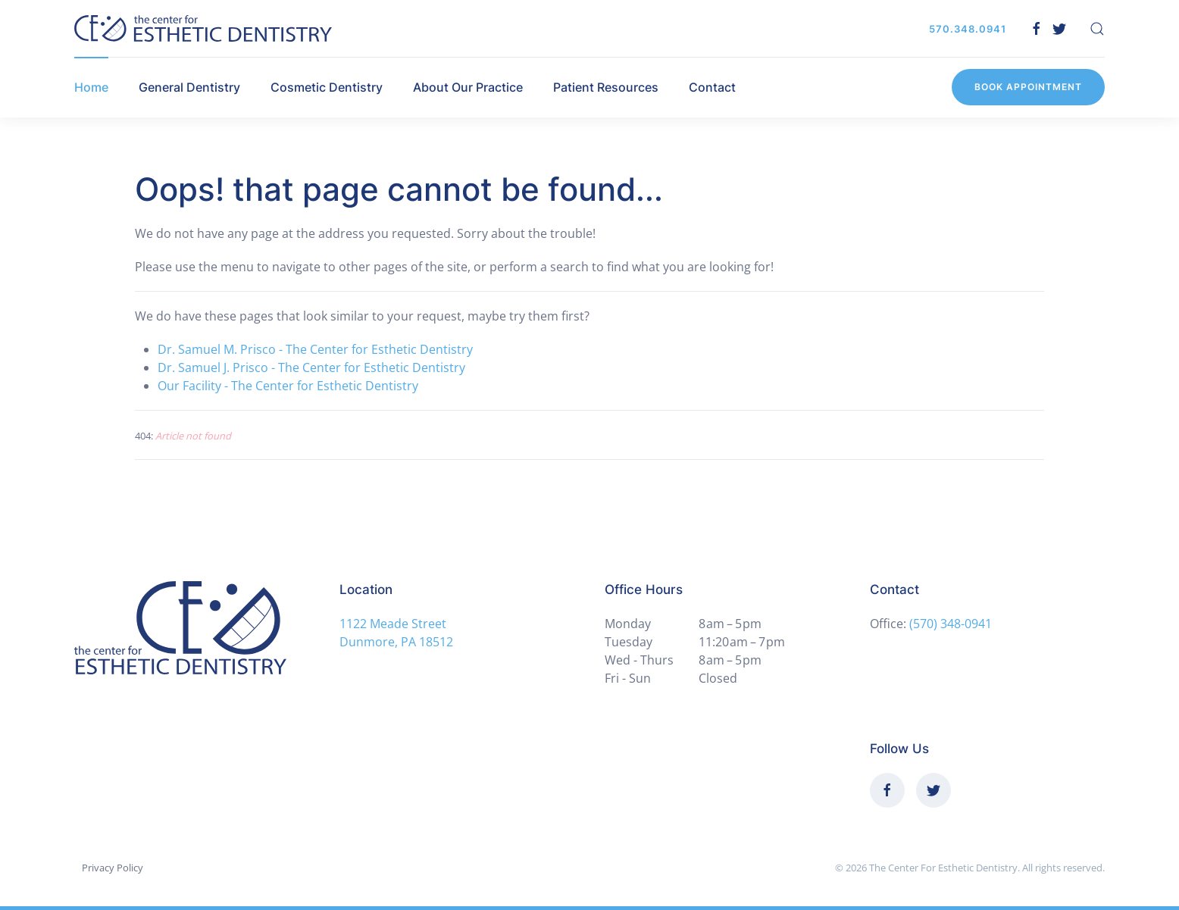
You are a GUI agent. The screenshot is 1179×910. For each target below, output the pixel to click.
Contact (712, 87)
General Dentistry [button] (189, 87)
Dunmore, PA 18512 (396, 641)
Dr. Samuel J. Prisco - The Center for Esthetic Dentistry (311, 367)
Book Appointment (1028, 86)
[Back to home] (203, 28)
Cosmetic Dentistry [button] (327, 87)
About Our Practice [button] (468, 87)
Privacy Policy (112, 867)
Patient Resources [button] (605, 87)
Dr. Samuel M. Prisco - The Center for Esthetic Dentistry (315, 349)
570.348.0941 (967, 29)
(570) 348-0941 (950, 623)
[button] (1097, 28)
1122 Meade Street (392, 623)
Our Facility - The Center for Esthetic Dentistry (288, 385)
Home (91, 87)
